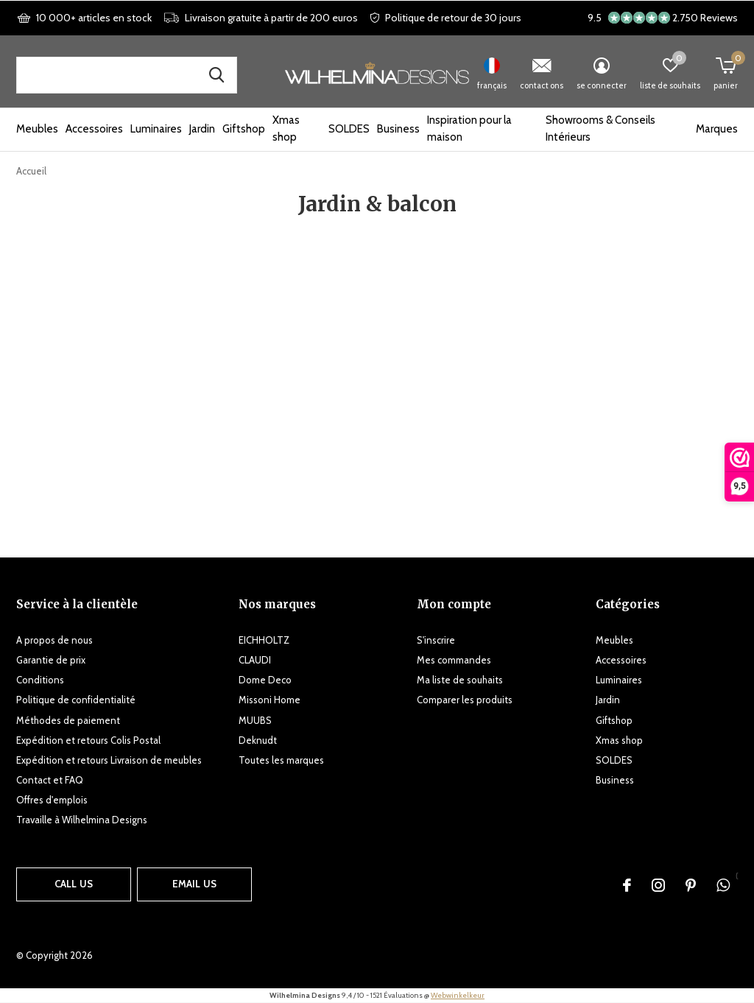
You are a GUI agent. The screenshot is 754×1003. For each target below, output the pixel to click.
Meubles (37, 129)
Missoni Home (269, 699)
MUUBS (255, 720)
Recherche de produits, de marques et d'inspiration (216, 75)
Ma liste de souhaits (460, 680)
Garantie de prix (50, 660)
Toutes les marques (281, 760)
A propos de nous (54, 640)
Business (398, 129)
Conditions (40, 680)
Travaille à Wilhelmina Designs (81, 820)
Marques (717, 129)
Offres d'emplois (52, 800)
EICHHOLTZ (264, 640)
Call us (73, 884)
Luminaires (156, 129)
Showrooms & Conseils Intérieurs (600, 128)
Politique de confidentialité (75, 699)
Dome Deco (265, 680)
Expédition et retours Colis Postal (88, 740)
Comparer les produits (464, 699)
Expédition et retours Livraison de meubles (109, 760)
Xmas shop (286, 128)
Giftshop (243, 129)
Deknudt (258, 740)
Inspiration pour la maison (469, 128)
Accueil (31, 171)
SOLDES (349, 129)
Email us (194, 884)
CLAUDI (255, 660)
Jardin (202, 129)
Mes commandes (454, 660)
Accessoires (94, 129)
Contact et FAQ (49, 780)
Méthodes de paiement (68, 720)
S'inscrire (436, 640)
